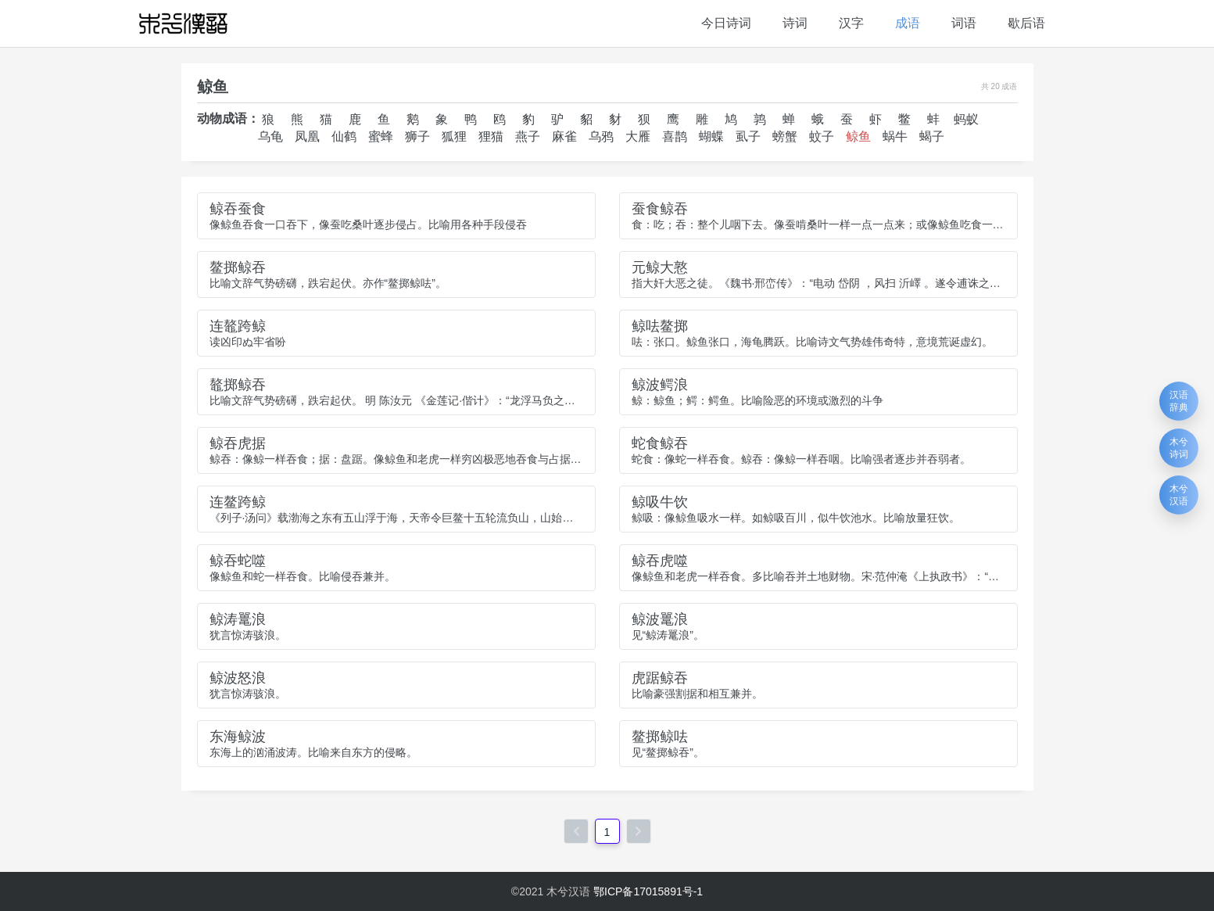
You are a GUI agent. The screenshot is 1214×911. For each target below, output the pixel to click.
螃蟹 (784, 136)
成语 (907, 23)
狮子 (417, 136)
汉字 (851, 23)
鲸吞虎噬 (660, 560)
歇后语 (1026, 23)
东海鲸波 (237, 736)
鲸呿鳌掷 (660, 326)
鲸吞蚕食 (237, 209)
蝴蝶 (711, 136)
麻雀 (564, 136)
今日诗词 (726, 23)
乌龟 (270, 136)
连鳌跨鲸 (237, 502)
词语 (963, 23)
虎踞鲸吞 (660, 678)
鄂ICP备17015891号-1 (648, 891)
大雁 (637, 136)
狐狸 (454, 136)
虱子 (748, 136)
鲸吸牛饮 (660, 502)
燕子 (527, 136)
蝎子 (931, 136)
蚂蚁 (966, 119)
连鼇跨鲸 (237, 326)
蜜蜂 (380, 136)
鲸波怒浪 (237, 678)
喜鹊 (674, 136)
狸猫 (490, 136)
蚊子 (821, 136)
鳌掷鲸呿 (660, 736)
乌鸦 (601, 136)
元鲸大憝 (660, 267)
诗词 (795, 23)
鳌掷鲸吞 (237, 267)
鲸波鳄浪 (660, 385)
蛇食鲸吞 (660, 443)
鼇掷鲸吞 (237, 385)
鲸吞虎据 (237, 443)
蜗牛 (895, 136)
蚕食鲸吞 (660, 209)
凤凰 (307, 136)
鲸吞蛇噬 (237, 560)
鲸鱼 (858, 136)
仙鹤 (343, 136)
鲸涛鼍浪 (237, 619)
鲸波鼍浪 (660, 619)
